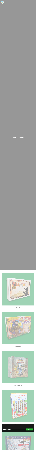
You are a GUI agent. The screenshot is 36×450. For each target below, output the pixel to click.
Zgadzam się (29, 429)
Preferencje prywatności (7, 429)
